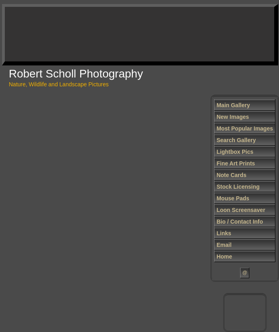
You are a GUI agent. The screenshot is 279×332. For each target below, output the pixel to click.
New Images (232, 117)
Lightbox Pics (234, 152)
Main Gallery (233, 105)
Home (224, 256)
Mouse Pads (232, 198)
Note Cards (231, 175)
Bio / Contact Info (239, 221)
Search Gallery (236, 140)
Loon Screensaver (240, 210)
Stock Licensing (237, 186)
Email (223, 245)
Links (223, 233)
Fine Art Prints (235, 163)
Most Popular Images (244, 128)
